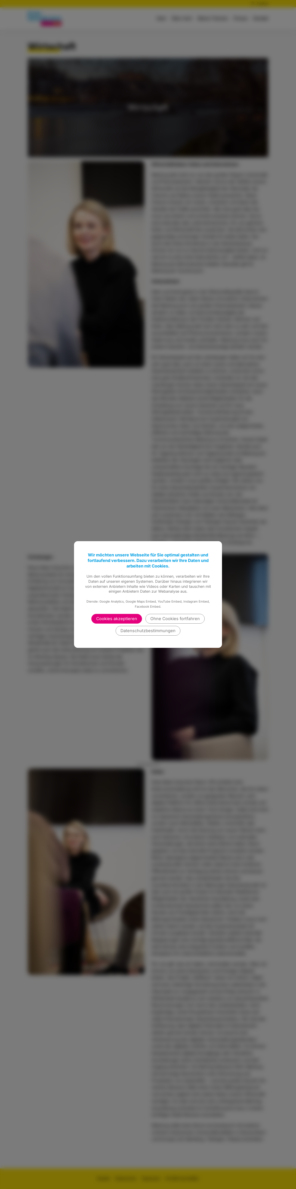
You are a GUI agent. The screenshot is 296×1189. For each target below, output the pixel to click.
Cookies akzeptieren (116, 618)
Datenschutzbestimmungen (148, 630)
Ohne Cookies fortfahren (175, 618)
